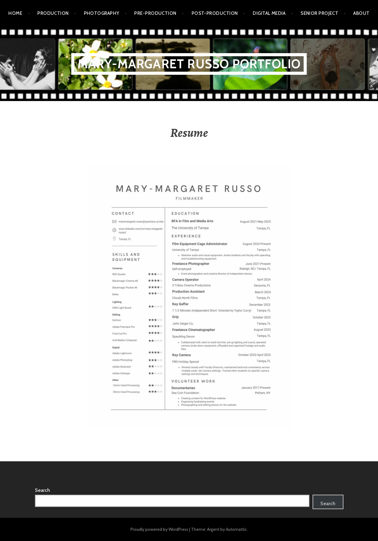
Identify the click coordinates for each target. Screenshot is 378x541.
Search (42, 490)
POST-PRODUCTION (215, 13)
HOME (15, 13)
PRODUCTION (53, 13)
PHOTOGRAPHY (101, 13)
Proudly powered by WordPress (159, 529)
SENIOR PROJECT (319, 13)
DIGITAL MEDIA (269, 13)
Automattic (236, 529)
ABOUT (361, 13)
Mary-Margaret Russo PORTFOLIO (189, 63)
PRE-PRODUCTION (155, 13)
